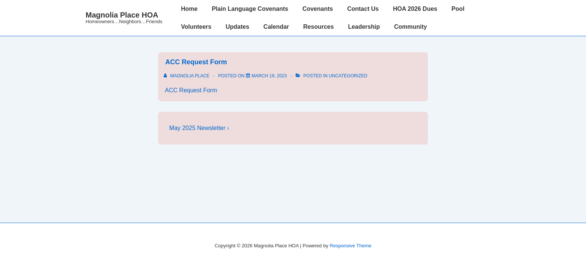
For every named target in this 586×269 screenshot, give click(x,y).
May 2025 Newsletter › (199, 128)
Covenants (317, 9)
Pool (458, 9)
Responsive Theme (350, 245)
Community (410, 27)
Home (189, 9)
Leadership (364, 27)
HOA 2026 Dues (415, 9)
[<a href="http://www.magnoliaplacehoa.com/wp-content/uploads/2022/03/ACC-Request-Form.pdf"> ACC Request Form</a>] (269, 75)
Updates (237, 27)
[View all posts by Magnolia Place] (187, 75)
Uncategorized (348, 75)
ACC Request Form (195, 62)
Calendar (276, 27)
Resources (318, 27)
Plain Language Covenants (250, 9)
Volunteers (196, 27)
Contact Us (363, 9)
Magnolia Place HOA (122, 15)
